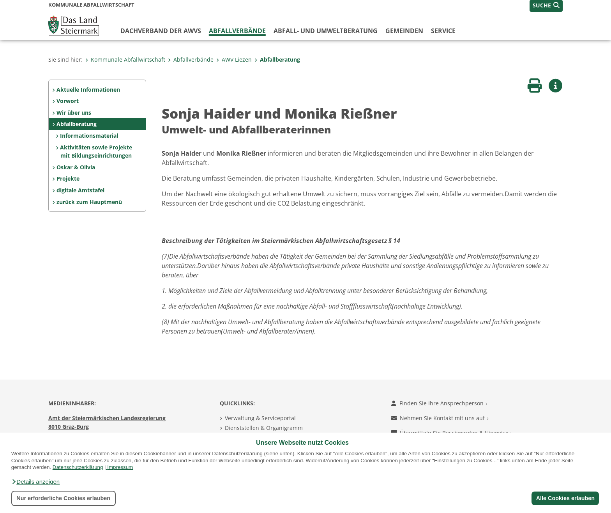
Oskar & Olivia (76, 167)
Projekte (68, 178)
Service (443, 31)
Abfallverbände (237, 31)
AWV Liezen (234, 59)
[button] (35, 482)
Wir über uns (74, 112)
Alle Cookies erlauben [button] (565, 498)
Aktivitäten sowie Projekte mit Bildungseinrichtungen (96, 152)
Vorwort (68, 101)
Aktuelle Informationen (88, 89)
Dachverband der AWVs (160, 31)
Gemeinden (404, 31)
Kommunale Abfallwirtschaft (125, 59)
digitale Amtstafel (80, 190)
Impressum (120, 467)
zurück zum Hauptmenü (89, 202)
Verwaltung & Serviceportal (260, 418)
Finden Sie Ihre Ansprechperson (439, 403)
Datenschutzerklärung (78, 467)
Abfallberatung (277, 59)
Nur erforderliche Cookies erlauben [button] (63, 498)
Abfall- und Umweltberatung (326, 31)
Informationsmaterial (89, 135)
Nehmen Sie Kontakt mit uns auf (440, 418)
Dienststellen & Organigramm (264, 427)
